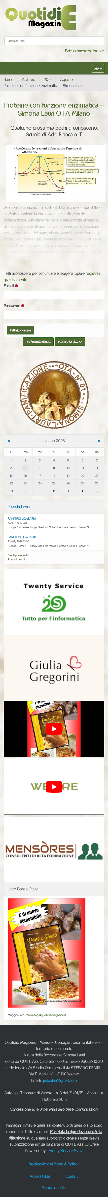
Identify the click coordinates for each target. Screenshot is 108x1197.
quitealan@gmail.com (59, 1080)
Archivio (28, 79)
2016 (48, 79)
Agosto (66, 79)
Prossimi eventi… (17, 559)
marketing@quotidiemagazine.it (46, 1015)
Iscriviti (98, 50)
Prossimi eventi (20, 506)
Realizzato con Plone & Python (54, 1163)
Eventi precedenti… (18, 555)
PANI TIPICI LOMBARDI (22, 518)
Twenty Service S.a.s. (65, 1150)
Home (8, 79)
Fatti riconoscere (78, 50)
